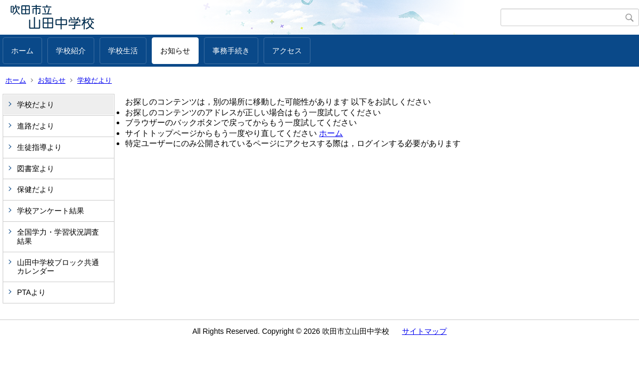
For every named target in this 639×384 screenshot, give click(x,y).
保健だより (35, 189)
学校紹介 (71, 50)
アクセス (287, 50)
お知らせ (175, 50)
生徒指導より (39, 147)
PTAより (31, 292)
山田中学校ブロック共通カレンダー (58, 267)
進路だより (35, 126)
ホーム (22, 50)
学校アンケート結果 (50, 210)
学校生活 (123, 50)
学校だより (94, 80)
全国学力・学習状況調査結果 (58, 236)
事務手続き (231, 50)
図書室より (35, 168)
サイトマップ (424, 331)
